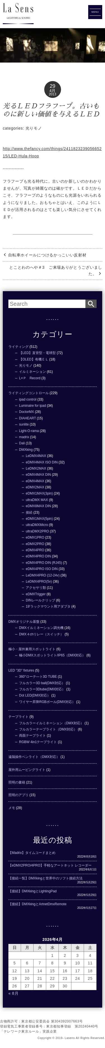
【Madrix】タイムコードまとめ (31, 853)
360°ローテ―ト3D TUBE (38, 677)
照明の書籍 (16, 782)
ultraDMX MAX (37, 500)
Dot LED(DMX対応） (34, 695)
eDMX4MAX (35, 481)
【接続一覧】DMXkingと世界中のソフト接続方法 (45, 878)
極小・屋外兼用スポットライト (31, 649)
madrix (24, 437)
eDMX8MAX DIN (38, 506)
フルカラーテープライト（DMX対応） (48, 729)
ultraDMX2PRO (37, 531)
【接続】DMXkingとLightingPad (32, 891)
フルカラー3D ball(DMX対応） (42, 683)
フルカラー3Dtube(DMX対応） (42, 689)
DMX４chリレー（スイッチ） (41, 634)
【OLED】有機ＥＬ (33, 359)
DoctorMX (26, 412)
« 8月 (13, 993)
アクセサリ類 (36, 588)
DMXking (26, 450)
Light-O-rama (29, 431)
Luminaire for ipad (32, 406)
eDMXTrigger (36, 594)
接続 (29, 512)
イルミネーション (32, 372)
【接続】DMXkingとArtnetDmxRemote (37, 904)
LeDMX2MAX (36, 468)
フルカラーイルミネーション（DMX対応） (51, 723)
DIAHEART (27, 418)
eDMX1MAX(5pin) (39, 519)
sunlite (24, 424)
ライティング (18, 347)
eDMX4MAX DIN (38, 475)
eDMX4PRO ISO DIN (42, 569)
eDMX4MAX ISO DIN (42, 462)
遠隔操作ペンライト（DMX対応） (34, 757)
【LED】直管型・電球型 (37, 353)
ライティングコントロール (28, 393)
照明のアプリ (18, 795)
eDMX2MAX (35, 487)
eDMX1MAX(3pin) (39, 493)
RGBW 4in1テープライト (38, 742)
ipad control (27, 399)
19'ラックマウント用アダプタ (48, 606)
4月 (53, 91)
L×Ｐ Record (29, 378)
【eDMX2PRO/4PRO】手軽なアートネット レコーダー (50, 865)
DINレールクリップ (40, 600)
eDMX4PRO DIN (38, 556)
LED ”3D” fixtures (21, 670)
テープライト (18, 717)
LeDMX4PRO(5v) (39, 581)
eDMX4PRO (35, 550)
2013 (52, 94)
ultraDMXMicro (37, 525)
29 (52, 86)
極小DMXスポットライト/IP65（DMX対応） (52, 655)
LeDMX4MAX (36, 456)
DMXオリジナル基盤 (23, 622)
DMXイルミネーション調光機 (41, 628)
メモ (11, 808)
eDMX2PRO (35, 544)
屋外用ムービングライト (26, 770)
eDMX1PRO (35, 537)
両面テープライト (32, 735)
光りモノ (33, 128)
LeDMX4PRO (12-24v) (43, 575)
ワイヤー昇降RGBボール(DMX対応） (47, 702)
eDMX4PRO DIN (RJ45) (44, 563)
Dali (22, 443)
